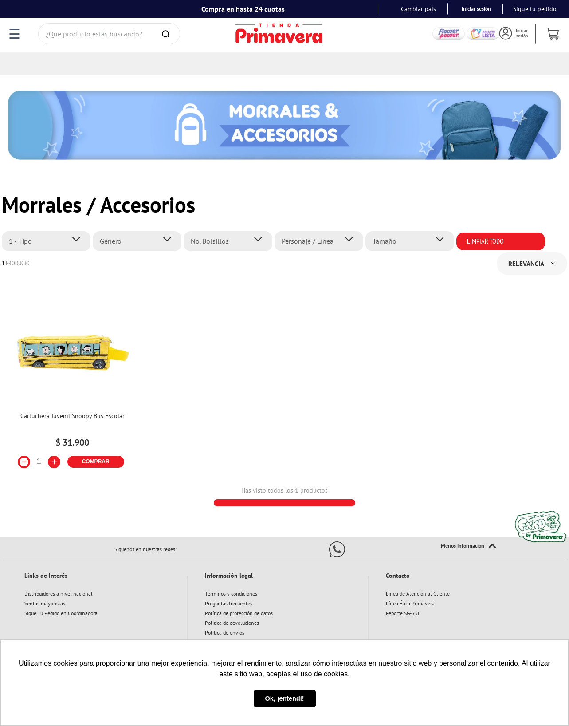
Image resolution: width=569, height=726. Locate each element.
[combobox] (109, 33)
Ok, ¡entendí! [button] (284, 698)
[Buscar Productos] (167, 34)
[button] (48, 218)
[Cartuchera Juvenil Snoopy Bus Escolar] (72, 365)
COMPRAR (96, 438)
